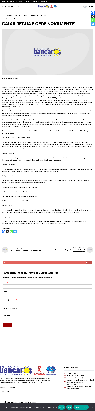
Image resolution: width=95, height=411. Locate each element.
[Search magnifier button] (90, 262)
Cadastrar (7, 325)
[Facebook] (3, 231)
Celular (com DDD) (10, 300)
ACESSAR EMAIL (5, 392)
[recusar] (93, 407)
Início (3, 15)
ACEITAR (61, 407)
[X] (7, 231)
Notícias (9, 15)
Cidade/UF (6, 315)
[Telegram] (15, 231)
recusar (69, 407)
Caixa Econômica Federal (21, 15)
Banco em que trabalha (11, 308)
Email (5, 291)
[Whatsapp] (11, 231)
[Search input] (44, 262)
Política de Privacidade (7, 387)
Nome (5, 283)
